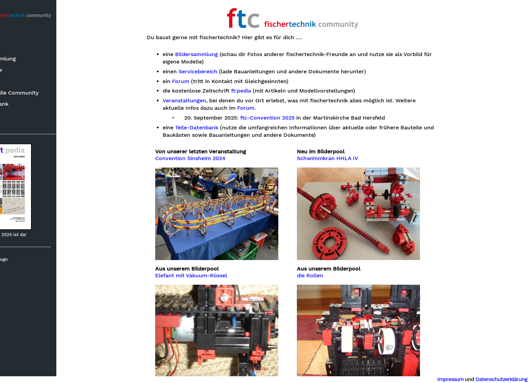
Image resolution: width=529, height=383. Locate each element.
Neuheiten (20, 49)
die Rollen (332, 276)
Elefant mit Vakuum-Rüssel (214, 276)
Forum (16, 121)
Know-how (22, 71)
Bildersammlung (28, 60)
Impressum (450, 379)
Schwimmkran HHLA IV (350, 158)
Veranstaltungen (206, 101)
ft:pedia (17, 83)
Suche (15, 37)
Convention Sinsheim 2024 (213, 158)
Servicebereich (220, 72)
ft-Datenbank (25, 105)
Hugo (36, 260)
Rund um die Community (40, 94)
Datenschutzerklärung (501, 379)
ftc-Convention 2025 (290, 118)
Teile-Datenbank (219, 128)
